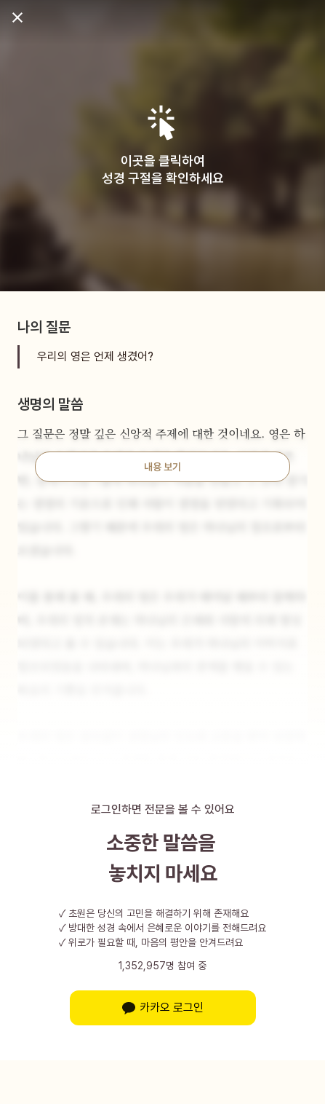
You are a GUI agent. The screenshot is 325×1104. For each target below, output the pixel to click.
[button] (162, 123)
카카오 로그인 (163, 1007)
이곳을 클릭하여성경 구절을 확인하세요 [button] (163, 169)
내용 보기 (162, 467)
